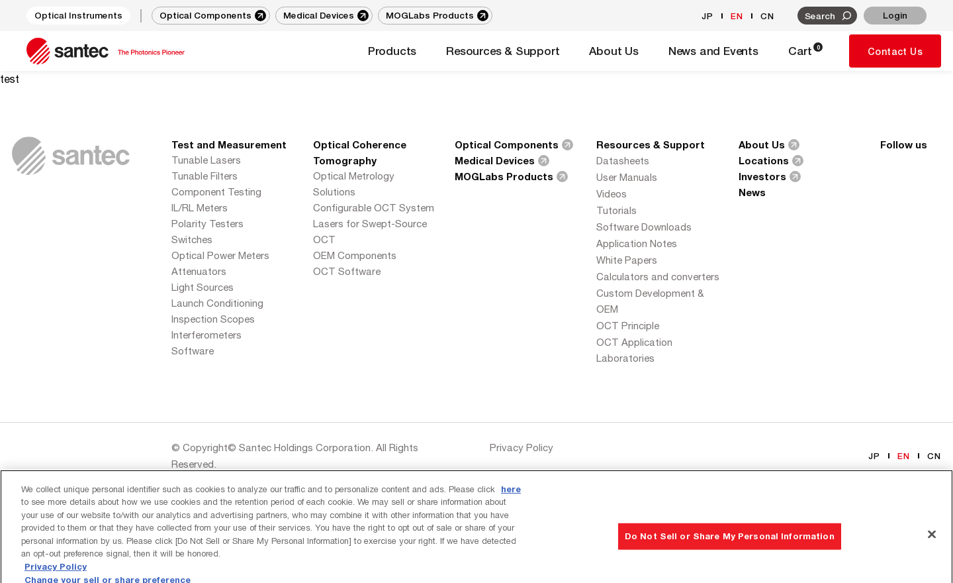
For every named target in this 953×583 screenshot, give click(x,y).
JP (707, 16)
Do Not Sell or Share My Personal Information (730, 552)
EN (737, 16)
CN (767, 16)
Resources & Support (650, 144)
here (511, 505)
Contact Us (895, 51)
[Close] (931, 551)
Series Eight (232, 480)
